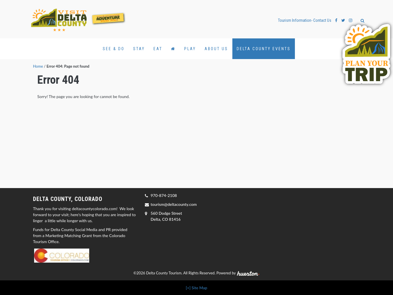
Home (38, 66)
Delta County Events (264, 48)
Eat (157, 48)
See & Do (113, 48)
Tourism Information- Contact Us (304, 20)
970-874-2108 (164, 195)
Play (190, 48)
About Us (216, 48)
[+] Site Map (196, 287)
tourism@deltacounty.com (174, 204)
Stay (139, 48)
